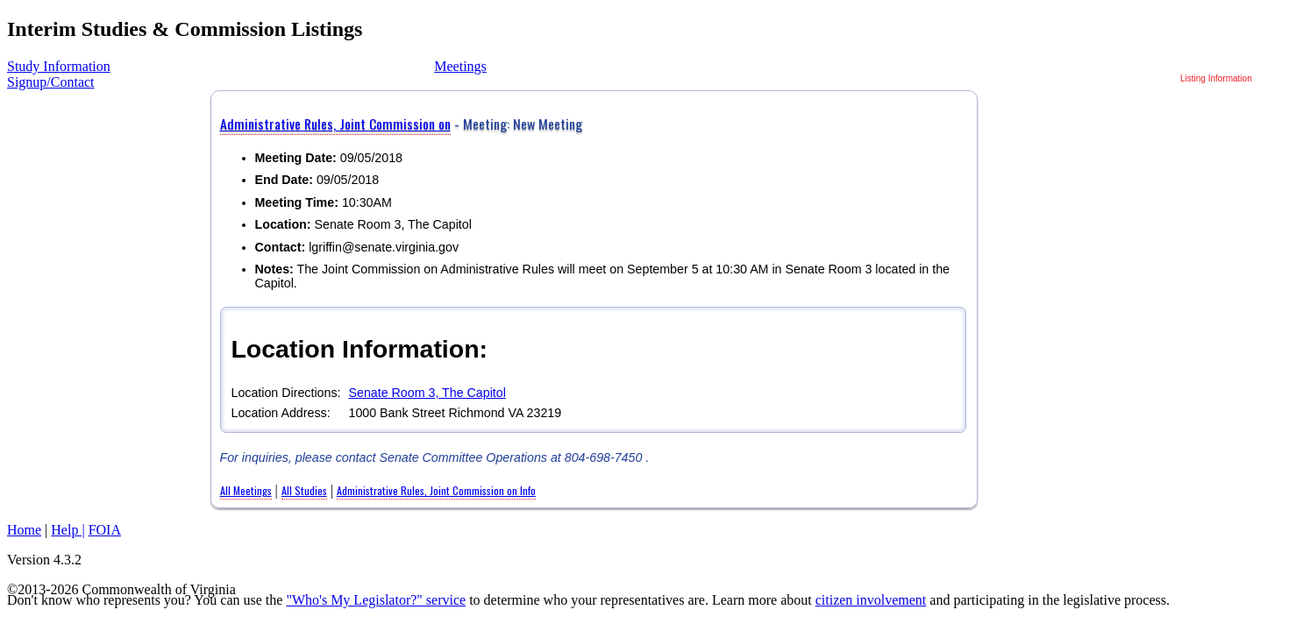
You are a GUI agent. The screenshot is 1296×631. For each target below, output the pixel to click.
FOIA (105, 529)
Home (24, 529)
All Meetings (246, 490)
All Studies (304, 490)
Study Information (58, 66)
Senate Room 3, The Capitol (426, 393)
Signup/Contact (51, 81)
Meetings (460, 66)
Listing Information (1216, 78)
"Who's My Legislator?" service (376, 599)
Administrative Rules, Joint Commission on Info (436, 490)
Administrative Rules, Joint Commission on (335, 123)
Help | (67, 529)
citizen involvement (871, 599)
